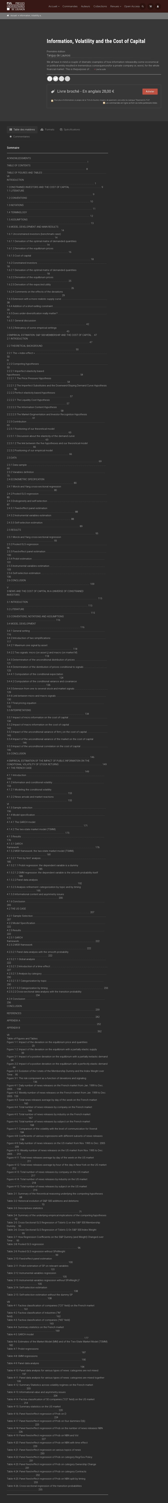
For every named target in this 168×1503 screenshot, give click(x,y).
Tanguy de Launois (58, 55)
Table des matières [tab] (22, 129)
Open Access (132, 6)
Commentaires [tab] (20, 136)
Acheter (150, 91)
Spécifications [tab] (70, 129)
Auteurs (85, 6)
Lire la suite (100, 69)
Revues (114, 6)
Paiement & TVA (142, 100)
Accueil (53, 6)
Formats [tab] (47, 129)
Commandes (70, 6)
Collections (100, 6)
